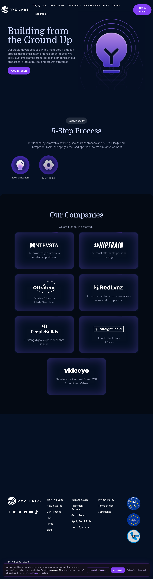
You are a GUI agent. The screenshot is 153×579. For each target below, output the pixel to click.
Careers (116, 5)
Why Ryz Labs (39, 5)
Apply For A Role (81, 521)
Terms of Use (106, 505)
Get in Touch (78, 515)
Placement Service (77, 507)
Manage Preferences (98, 570)
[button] (41, 14)
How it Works (57, 5)
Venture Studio (92, 5)
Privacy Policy (106, 499)
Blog (49, 529)
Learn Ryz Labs (80, 527)
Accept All (117, 570)
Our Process (74, 5)
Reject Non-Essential (136, 570)
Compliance (104, 511)
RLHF (106, 5)
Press (50, 523)
